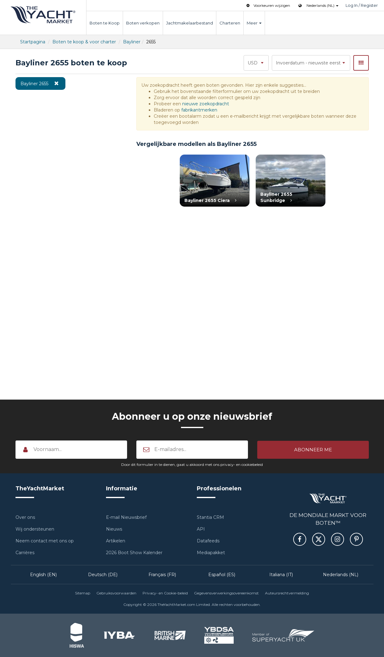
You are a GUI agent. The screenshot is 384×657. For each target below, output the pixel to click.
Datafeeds (208, 541)
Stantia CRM (210, 517)
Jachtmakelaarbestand (189, 22)
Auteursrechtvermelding (287, 593)
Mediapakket (211, 552)
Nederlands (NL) (340, 574)
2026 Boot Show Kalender (134, 552)
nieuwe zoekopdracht (205, 104)
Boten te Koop (105, 22)
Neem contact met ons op (44, 541)
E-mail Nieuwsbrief (126, 517)
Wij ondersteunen (34, 529)
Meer (254, 22)
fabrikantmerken (199, 110)
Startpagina (32, 42)
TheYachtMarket (43, 14)
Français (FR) (162, 574)
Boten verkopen (143, 22)
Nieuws (114, 529)
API (201, 529)
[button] (313, 449)
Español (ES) (221, 574)
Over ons (25, 517)
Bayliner (131, 42)
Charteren (229, 22)
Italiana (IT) (281, 574)
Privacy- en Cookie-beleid (165, 593)
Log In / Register (362, 5)
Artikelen (115, 541)
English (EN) (43, 574)
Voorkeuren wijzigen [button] (267, 5)
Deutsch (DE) (102, 574)
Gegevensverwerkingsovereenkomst (226, 593)
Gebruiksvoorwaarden (116, 593)
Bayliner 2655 (40, 83)
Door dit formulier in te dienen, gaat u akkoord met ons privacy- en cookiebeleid (192, 464)
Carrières (24, 552)
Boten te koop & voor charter (84, 42)
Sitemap (82, 593)
